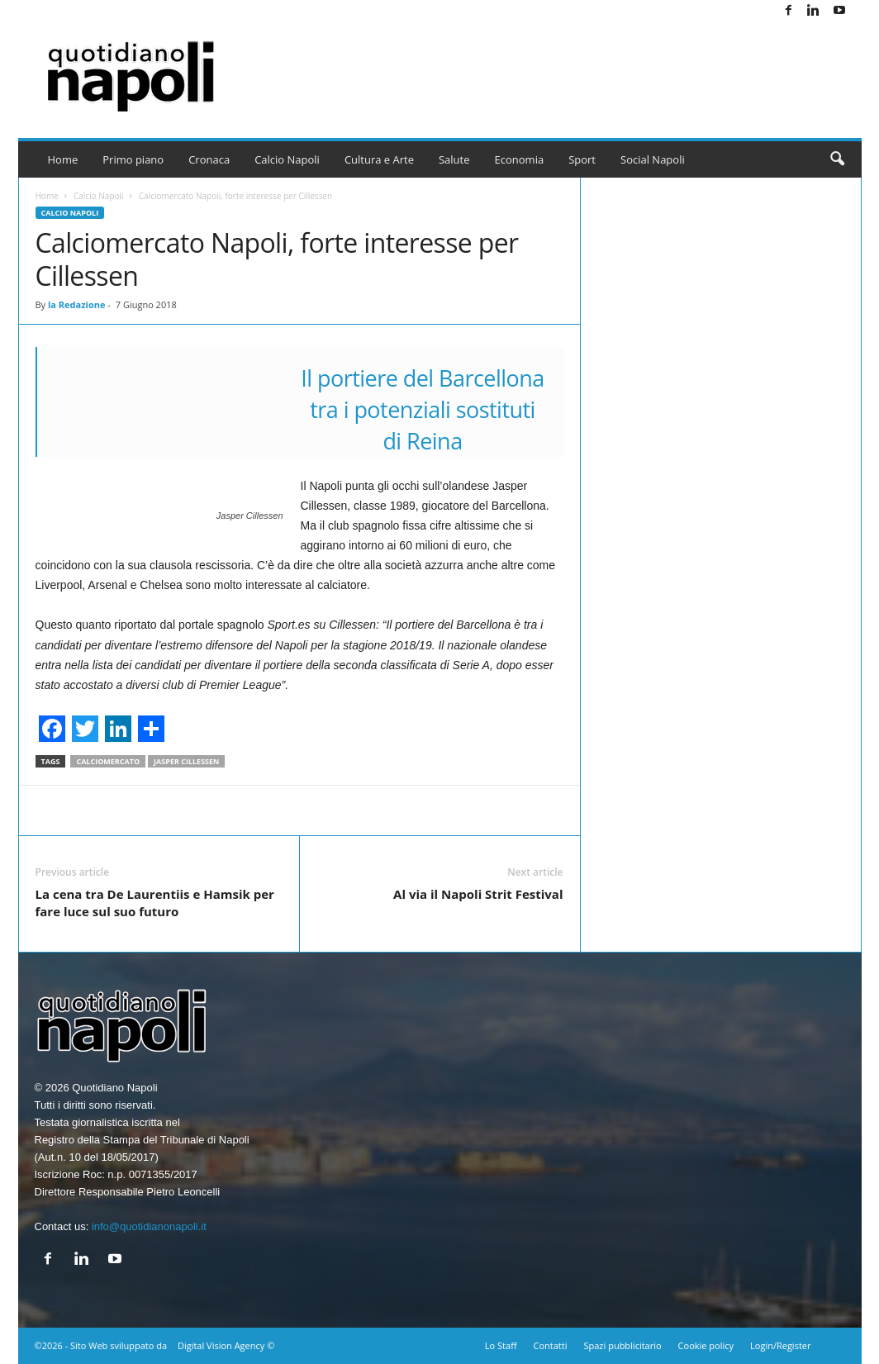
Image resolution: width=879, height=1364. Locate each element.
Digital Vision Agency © (226, 1345)
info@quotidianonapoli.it (149, 1226)
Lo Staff (501, 1345)
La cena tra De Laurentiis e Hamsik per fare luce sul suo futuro (155, 903)
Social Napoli (652, 159)
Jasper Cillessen (186, 761)
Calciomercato (108, 761)
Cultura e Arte (379, 159)
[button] (837, 159)
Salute (454, 159)
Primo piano (133, 159)
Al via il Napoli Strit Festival (478, 894)
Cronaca (209, 159)
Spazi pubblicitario (622, 1345)
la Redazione (77, 304)
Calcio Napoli (287, 159)
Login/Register (780, 1345)
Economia (519, 159)
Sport (582, 159)
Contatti (551, 1345)
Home (63, 159)
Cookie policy (706, 1345)
